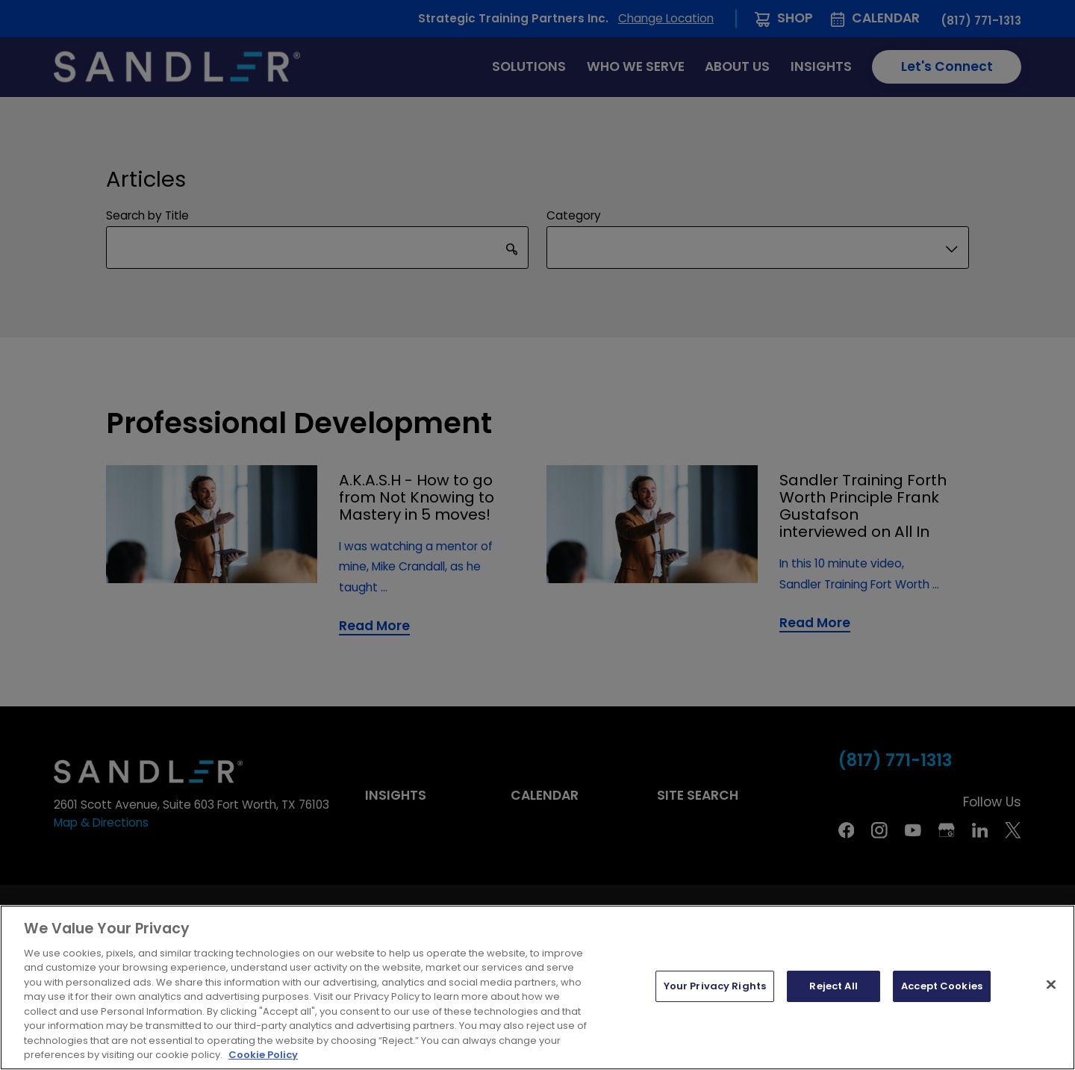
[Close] (1051, 984)
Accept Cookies (941, 986)
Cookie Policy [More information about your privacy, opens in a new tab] (263, 1055)
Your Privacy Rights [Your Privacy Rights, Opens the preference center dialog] (715, 986)
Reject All (833, 986)
